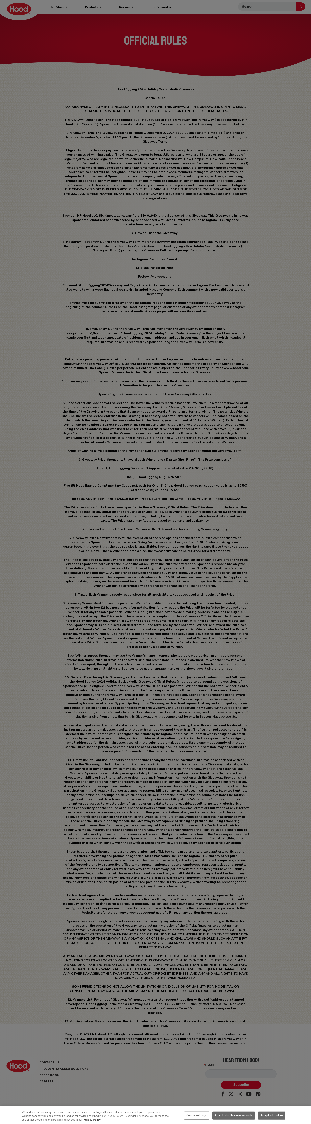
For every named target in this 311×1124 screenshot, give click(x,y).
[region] (155, 1115)
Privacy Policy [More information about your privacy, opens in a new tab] (92, 1120)
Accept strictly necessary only (234, 1115)
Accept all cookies (271, 1115)
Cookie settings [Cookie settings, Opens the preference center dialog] (196, 1115)
